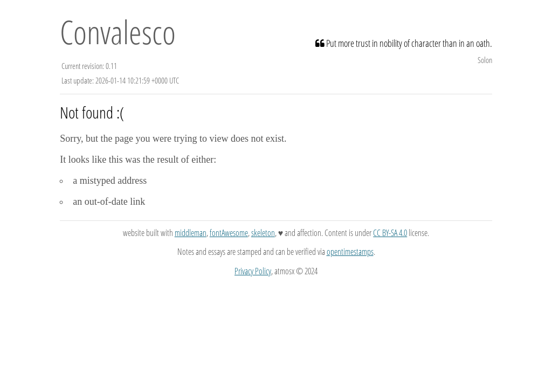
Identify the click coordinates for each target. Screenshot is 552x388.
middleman (190, 233)
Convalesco (118, 32)
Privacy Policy (252, 271)
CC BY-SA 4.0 (390, 233)
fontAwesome (229, 233)
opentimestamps (350, 252)
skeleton (263, 233)
